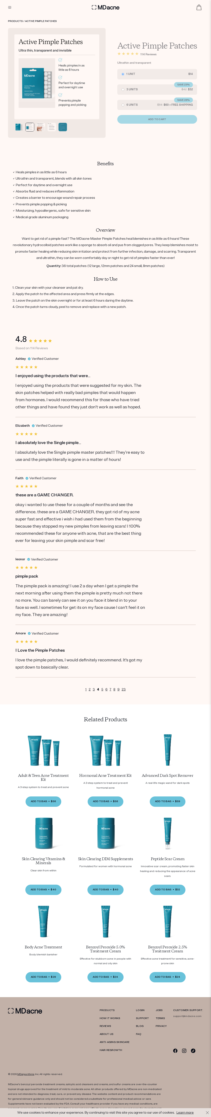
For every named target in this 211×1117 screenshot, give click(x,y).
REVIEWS (105, 1026)
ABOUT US (107, 1034)
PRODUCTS (107, 1010)
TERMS (160, 1018)
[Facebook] (175, 1050)
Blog (140, 1026)
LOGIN (140, 1010)
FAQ (138, 1034)
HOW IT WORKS (110, 1018)
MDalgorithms (25, 1074)
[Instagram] (184, 1050)
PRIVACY (161, 1026)
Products (15, 21)
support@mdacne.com (187, 1016)
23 (124, 689)
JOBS (159, 1010)
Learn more (185, 1112)
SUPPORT (142, 1018)
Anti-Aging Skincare (115, 1042)
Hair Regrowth (111, 1050)
